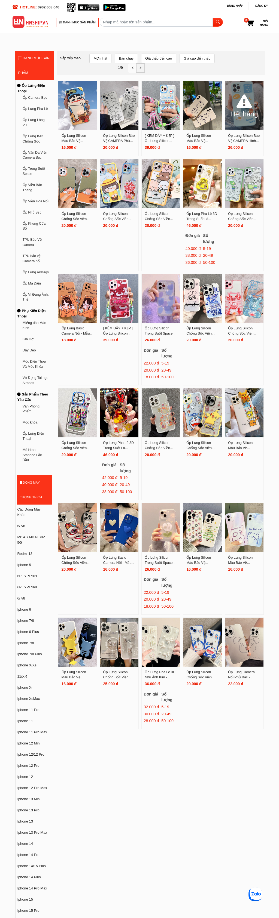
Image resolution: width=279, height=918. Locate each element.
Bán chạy (126, 58)
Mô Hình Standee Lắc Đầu (32, 455)
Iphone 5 (24, 565)
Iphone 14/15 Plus (31, 866)
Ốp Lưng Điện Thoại (31, 88)
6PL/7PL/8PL (27, 576)
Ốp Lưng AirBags (36, 272)
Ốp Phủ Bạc (32, 212)
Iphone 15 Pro (28, 910)
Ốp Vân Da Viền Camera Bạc (35, 155)
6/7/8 (21, 526)
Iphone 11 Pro (28, 710)
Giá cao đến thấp (197, 58)
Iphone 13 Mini (28, 799)
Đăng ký (261, 5)
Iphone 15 (25, 899)
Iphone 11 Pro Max (32, 732)
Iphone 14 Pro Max (32, 888)
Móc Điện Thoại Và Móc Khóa (35, 364)
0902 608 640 (48, 7)
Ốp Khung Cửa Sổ (34, 226)
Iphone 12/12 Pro (30, 754)
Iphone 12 (25, 777)
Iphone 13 (25, 821)
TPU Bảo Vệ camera (32, 242)
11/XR (22, 676)
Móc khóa (30, 422)
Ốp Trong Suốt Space (34, 171)
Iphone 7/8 (25, 621)
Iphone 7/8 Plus (29, 654)
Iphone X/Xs (27, 665)
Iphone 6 (24, 609)
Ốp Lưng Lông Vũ (34, 122)
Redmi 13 (24, 554)
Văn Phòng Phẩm (31, 408)
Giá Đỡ (28, 339)
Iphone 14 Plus (29, 877)
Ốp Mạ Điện (32, 283)
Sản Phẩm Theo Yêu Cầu (32, 397)
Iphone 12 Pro (28, 766)
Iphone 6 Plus (28, 632)
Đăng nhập (235, 5)
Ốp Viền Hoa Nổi (35, 201)
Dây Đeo (29, 350)
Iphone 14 (25, 844)
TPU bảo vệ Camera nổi (32, 258)
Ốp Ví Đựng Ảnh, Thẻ (36, 297)
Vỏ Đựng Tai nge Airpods (35, 380)
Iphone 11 (25, 721)
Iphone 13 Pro (28, 810)
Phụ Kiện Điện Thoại (31, 313)
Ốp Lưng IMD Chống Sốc (33, 138)
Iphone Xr (24, 687)
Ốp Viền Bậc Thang (32, 187)
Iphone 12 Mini (28, 743)
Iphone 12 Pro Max (32, 788)
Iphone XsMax (28, 699)
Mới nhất (100, 58)
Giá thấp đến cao (158, 58)
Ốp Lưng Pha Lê (35, 109)
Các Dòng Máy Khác (29, 512)
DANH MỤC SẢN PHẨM (77, 22)
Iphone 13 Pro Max (32, 832)
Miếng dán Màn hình (34, 325)
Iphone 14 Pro (28, 855)
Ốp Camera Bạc (35, 98)
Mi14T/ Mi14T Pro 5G (31, 540)
